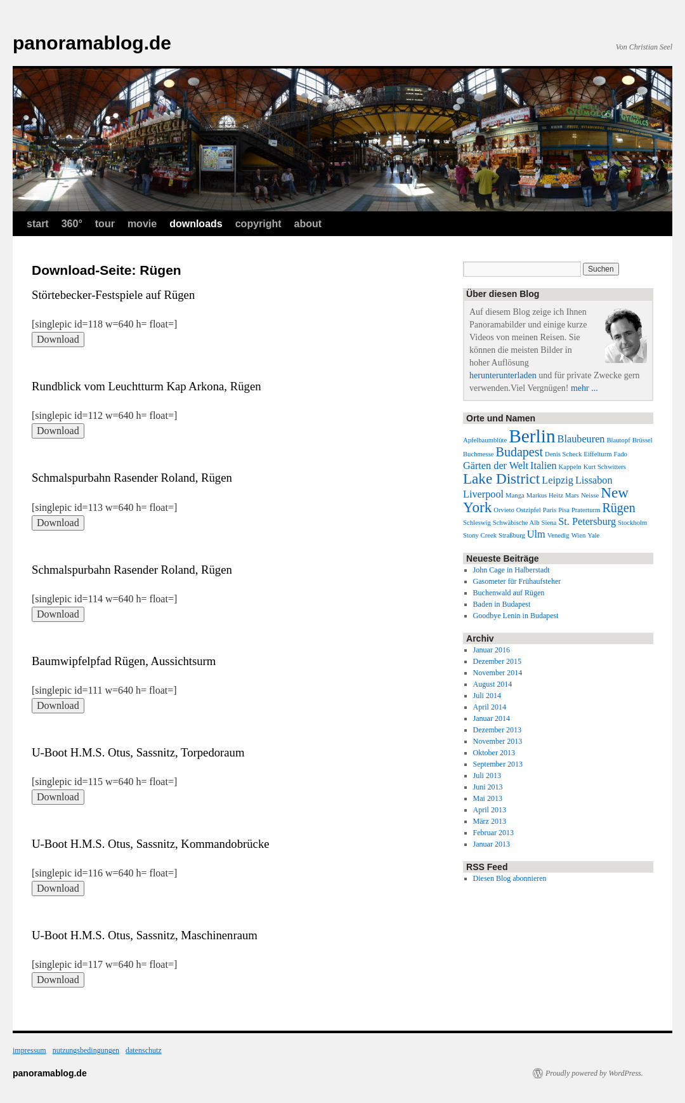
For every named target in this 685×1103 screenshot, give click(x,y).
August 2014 (492, 684)
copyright (258, 223)
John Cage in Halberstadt (511, 569)
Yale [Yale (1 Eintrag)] (593, 535)
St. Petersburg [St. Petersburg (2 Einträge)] (587, 521)
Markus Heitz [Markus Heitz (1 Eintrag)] (544, 495)
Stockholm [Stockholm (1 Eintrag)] (632, 522)
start (38, 223)
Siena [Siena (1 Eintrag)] (549, 522)
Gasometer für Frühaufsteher (517, 581)
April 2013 (489, 809)
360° (72, 223)
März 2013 (489, 821)
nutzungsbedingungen (86, 1050)
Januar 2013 (491, 844)
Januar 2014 (491, 718)
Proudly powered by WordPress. (594, 1073)
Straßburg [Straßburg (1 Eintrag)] (512, 535)
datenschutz (144, 1050)
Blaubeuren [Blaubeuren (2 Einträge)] (581, 439)
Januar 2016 (491, 649)
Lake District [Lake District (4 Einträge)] (501, 478)
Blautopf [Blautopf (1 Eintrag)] (618, 440)
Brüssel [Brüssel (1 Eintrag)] (642, 440)
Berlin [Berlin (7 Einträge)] (532, 436)
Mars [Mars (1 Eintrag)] (572, 495)
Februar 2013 (493, 832)
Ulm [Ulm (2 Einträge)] (536, 534)
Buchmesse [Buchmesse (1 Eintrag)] (478, 454)
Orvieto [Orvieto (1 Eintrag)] (503, 509)
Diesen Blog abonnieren (510, 878)
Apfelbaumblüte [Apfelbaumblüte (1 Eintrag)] (485, 440)
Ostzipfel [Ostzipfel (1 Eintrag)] (528, 509)
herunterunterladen (503, 375)
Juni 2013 (488, 787)
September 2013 (498, 764)
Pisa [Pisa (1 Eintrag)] (564, 509)
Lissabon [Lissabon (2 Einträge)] (594, 480)
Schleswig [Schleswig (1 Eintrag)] (477, 522)
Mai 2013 (487, 798)
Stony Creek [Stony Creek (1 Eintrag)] (480, 535)
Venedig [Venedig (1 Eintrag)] (558, 535)
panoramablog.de (92, 42)
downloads (196, 223)
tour (105, 223)
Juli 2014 (487, 695)
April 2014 (489, 707)
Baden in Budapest (502, 604)
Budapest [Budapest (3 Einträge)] (519, 452)
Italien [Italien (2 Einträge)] (543, 466)
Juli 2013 (487, 775)
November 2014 (498, 672)
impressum (29, 1050)
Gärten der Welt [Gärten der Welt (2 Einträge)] (495, 466)
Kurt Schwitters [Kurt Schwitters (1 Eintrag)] (605, 466)
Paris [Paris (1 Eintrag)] (549, 509)
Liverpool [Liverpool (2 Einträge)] (483, 494)
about (308, 223)
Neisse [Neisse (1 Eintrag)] (590, 495)
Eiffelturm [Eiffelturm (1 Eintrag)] (597, 454)
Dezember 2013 (497, 729)
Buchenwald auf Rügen (509, 592)
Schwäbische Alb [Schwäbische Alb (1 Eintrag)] (516, 522)
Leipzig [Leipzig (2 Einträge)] (557, 480)
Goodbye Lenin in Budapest (516, 615)
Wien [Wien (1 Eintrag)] (578, 535)
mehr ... (584, 388)
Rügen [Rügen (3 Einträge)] (618, 508)
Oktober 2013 (494, 752)
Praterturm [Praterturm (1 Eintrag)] (586, 509)
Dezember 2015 (497, 661)
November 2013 (498, 741)
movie (142, 223)
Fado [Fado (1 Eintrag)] (620, 454)
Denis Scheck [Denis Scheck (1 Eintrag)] (563, 454)
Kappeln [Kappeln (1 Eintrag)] (570, 466)
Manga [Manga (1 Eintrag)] (515, 495)
